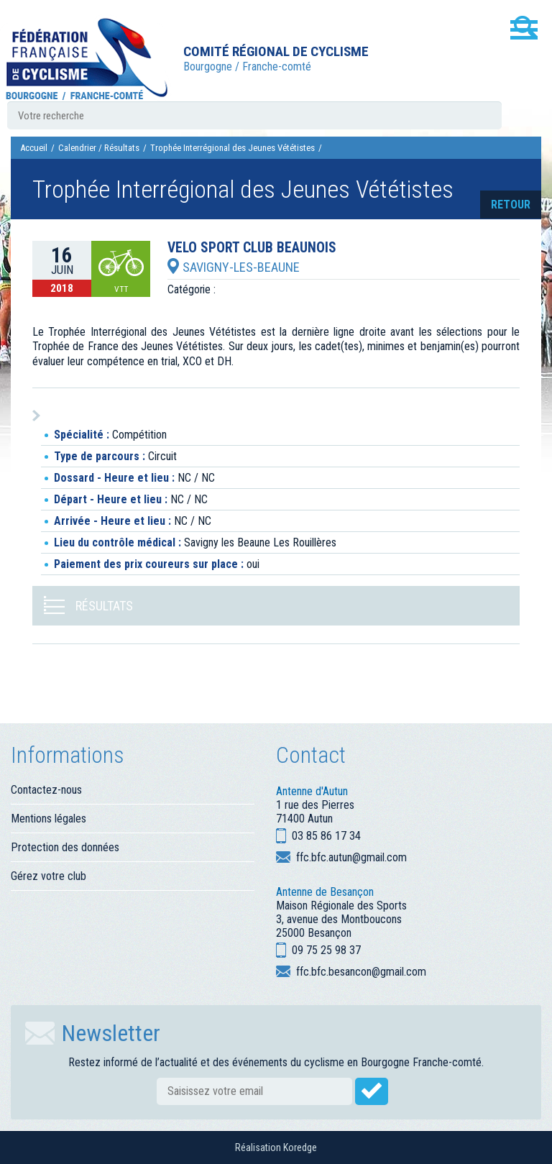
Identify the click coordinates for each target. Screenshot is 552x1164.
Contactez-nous (46, 790)
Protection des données (65, 847)
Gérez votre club (48, 876)
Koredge (300, 1147)
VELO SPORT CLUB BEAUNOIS (251, 248)
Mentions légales (48, 818)
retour (510, 204)
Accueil (33, 147)
